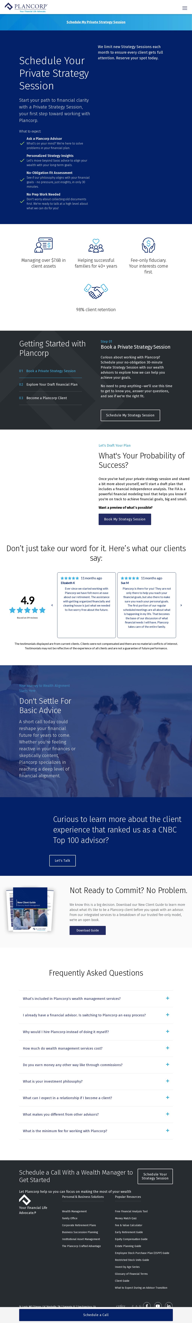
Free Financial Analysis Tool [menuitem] (131, 1195)
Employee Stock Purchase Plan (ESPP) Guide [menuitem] (142, 1237)
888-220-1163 (58, 1295)
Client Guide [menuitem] (122, 1265)
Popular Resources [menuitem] (128, 1181)
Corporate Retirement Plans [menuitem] (79, 1209)
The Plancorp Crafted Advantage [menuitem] (81, 1230)
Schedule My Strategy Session (130, 415)
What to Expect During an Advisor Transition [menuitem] (141, 1272)
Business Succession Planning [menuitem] (80, 1216)
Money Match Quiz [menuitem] (126, 1202)
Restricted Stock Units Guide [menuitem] (132, 1244)
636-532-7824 (33, 1295)
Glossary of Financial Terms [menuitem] (131, 1258)
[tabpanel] (137, 380)
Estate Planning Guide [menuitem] (128, 1230)
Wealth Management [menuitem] (74, 1195)
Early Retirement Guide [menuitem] (129, 1216)
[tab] (50, 371)
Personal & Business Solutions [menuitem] (83, 1181)
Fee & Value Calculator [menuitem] (128, 1209)
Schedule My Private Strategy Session (96, 22)
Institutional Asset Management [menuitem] (81, 1223)
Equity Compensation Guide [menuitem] (131, 1223)
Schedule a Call (96, 1315)
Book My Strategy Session (125, 519)
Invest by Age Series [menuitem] (127, 1251)
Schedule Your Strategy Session (155, 1161)
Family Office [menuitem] (69, 1202)
